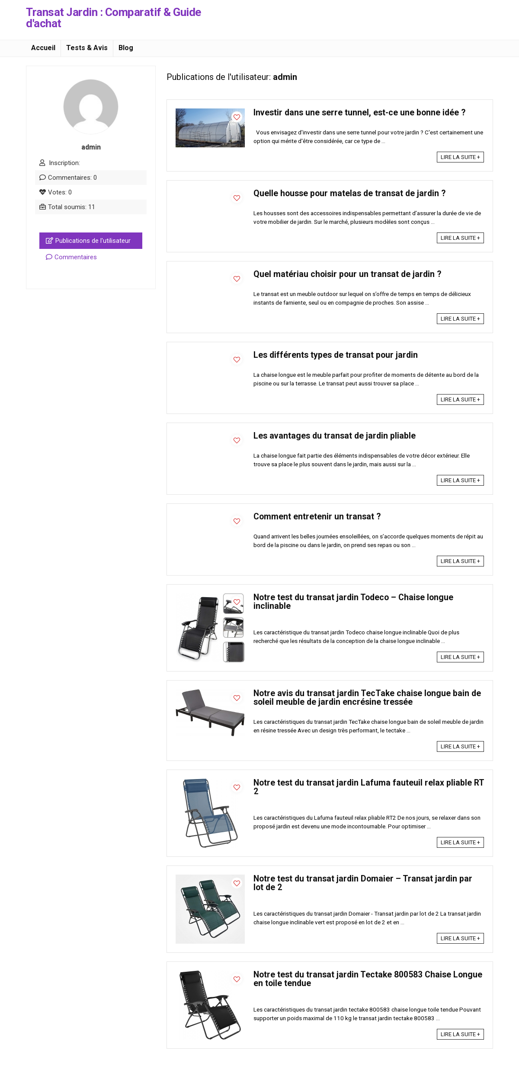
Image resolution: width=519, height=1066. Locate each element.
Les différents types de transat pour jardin (335, 355)
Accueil (43, 48)
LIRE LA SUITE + (460, 157)
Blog (126, 48)
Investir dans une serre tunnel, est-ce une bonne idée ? (359, 113)
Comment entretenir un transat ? (317, 517)
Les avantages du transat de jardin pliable (334, 436)
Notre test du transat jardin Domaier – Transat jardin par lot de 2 (362, 883)
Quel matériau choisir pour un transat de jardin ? (347, 274)
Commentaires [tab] (71, 257)
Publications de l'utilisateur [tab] (88, 241)
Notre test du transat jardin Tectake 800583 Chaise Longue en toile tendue (367, 979)
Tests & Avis (87, 48)
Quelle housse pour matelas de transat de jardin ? (349, 193)
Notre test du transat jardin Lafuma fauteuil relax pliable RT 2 (368, 787)
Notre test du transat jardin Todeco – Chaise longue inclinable (353, 601)
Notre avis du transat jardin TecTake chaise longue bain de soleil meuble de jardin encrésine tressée (367, 697)
